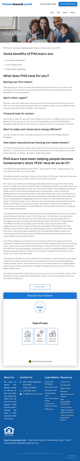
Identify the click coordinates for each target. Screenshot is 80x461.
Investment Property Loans (51, 405)
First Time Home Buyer (51, 399)
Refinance (49, 409)
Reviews (63, 391)
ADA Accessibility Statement (65, 401)
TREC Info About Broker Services (67, 411)
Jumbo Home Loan (50, 394)
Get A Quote (65, 385)
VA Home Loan (51, 390)
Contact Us (65, 382)
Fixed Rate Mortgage (49, 383)
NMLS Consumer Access (67, 395)
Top (71, 457)
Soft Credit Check (68, 4)
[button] (73, 12)
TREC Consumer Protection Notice (67, 417)
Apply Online (65, 388)
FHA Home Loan (51, 387)
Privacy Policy (66, 407)
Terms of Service (56, 453)
